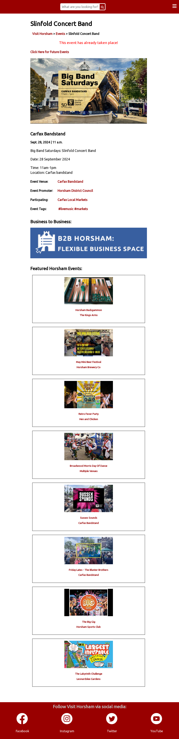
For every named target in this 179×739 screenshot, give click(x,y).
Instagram (67, 731)
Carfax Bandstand (70, 181)
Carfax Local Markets (72, 200)
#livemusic (65, 209)
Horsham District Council (75, 190)
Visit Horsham (42, 33)
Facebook (22, 731)
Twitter (112, 731)
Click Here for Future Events (49, 52)
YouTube (156, 731)
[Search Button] (102, 6)
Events (60, 33)
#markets (81, 209)
